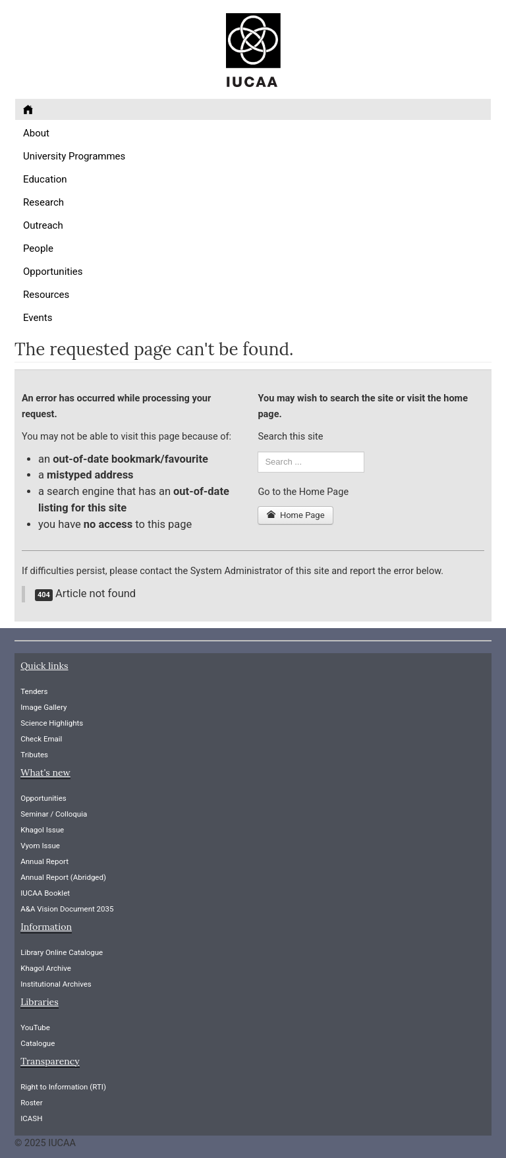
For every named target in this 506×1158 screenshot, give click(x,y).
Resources (46, 295)
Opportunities (53, 271)
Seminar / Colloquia (53, 814)
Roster (31, 1102)
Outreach (43, 225)
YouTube (35, 1027)
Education (45, 179)
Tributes (34, 754)
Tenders (33, 691)
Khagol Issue (42, 829)
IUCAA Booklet (45, 893)
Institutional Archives (56, 984)
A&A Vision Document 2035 (66, 908)
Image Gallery (43, 707)
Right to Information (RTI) (63, 1086)
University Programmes (74, 156)
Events (37, 318)
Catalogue (37, 1043)
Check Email (41, 738)
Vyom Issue (40, 845)
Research (43, 202)
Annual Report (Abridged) (63, 877)
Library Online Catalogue (61, 952)
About (36, 133)
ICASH (31, 1118)
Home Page (295, 515)
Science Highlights (51, 723)
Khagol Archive (45, 968)
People (38, 248)
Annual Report (44, 861)
